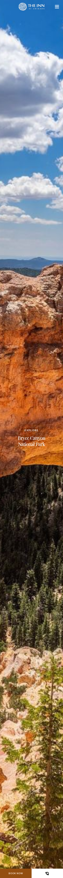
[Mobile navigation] (57, 7)
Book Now (16, 873)
